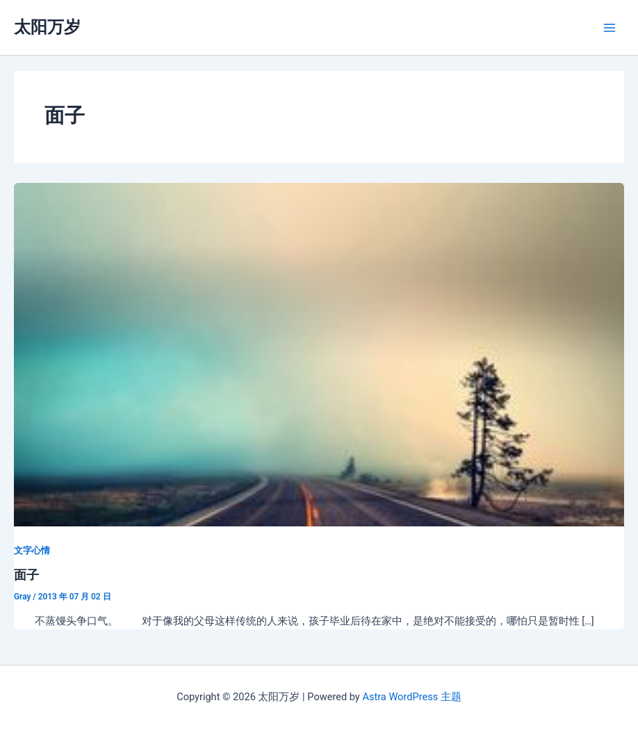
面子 (26, 574)
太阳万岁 (47, 27)
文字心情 (32, 550)
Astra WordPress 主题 (411, 696)
